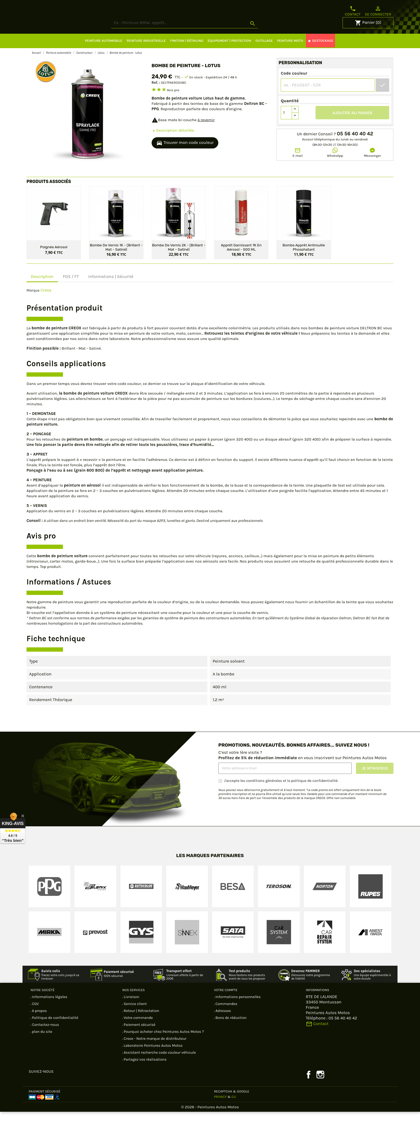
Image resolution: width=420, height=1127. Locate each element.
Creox (45, 305)
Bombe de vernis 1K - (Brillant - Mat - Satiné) (116, 262)
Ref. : (156, 97)
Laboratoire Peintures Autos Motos (153, 1061)
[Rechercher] (204, 38)
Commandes (226, 1019)
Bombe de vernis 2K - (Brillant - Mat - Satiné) (179, 262)
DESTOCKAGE (320, 56)
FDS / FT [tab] (71, 291)
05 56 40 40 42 (355, 149)
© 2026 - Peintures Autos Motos (210, 1122)
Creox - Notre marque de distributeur (155, 1054)
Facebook (308, 1089)
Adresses (223, 1026)
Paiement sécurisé (139, 1040)
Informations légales (49, 1012)
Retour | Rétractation (141, 1026)
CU (233, 1112)
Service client (135, 1019)
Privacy (220, 1112)
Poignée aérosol (54, 262)
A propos (39, 1026)
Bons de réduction (230, 1033)
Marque (33, 305)
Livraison (131, 1012)
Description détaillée (173, 145)
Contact (353, 11)
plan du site (41, 1047)
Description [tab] (42, 291)
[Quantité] (286, 128)
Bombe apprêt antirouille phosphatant (304, 262)
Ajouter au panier (352, 128)
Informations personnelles (238, 1012)
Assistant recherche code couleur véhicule (159, 1067)
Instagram (320, 1089)
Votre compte (225, 1005)
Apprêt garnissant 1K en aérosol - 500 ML (241, 262)
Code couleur (294, 88)
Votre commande (138, 1033)
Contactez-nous (45, 1040)
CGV (35, 1019)
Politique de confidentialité (54, 1033)
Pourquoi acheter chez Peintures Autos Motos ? (163, 1047)
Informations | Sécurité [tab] (110, 291)
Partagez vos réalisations (145, 1074)
